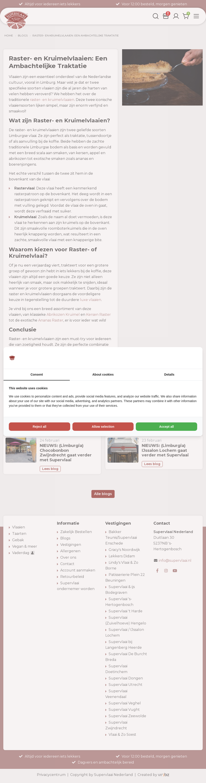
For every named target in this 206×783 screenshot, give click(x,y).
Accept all (166, 426)
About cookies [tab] (102, 374)
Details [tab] (169, 374)
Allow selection (103, 426)
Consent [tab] (36, 374)
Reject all (39, 426)
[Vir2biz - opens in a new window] (191, 357)
